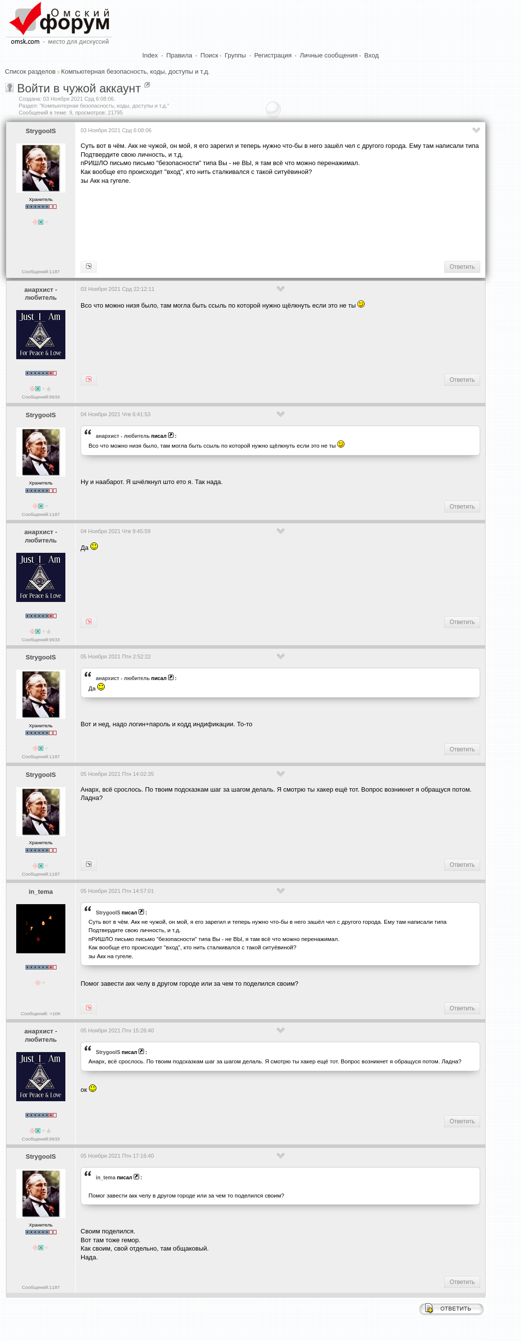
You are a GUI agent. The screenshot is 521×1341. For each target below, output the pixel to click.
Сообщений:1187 (40, 271)
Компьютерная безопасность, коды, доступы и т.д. (135, 71)
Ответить (462, 266)
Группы (235, 55)
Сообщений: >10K (41, 1013)
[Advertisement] (259, 222)
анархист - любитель (41, 294)
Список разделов (30, 71)
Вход (371, 55)
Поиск (209, 55)
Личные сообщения (329, 55)
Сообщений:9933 (40, 396)
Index (150, 55)
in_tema (41, 891)
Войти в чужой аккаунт (79, 88)
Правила (179, 55)
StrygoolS (41, 131)
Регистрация (272, 55)
